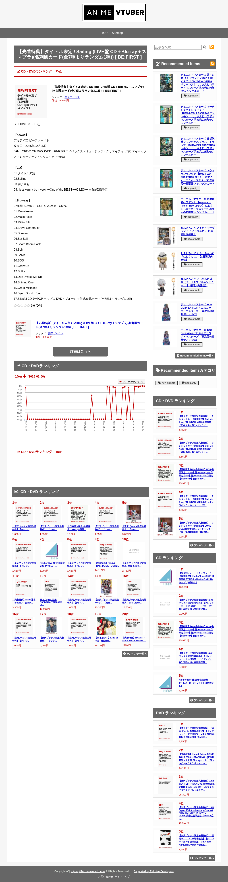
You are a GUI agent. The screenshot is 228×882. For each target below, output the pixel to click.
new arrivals (192, 239)
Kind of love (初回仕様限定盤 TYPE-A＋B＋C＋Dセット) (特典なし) (196, 683)
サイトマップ (122, 876)
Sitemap (117, 33)
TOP (104, 33)
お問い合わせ (105, 876)
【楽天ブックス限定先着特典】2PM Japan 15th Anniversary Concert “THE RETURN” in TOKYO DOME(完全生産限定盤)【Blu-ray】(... (196, 813)
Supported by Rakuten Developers (154, 871)
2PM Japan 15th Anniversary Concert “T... (51, 602)
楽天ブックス (72, 97)
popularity (191, 95)
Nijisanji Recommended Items (88, 871)
